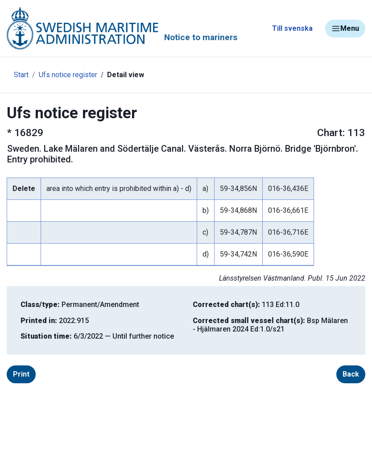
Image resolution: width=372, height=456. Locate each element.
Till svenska (292, 28)
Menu (345, 28)
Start (21, 74)
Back (351, 374)
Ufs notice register (68, 74)
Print (21, 374)
